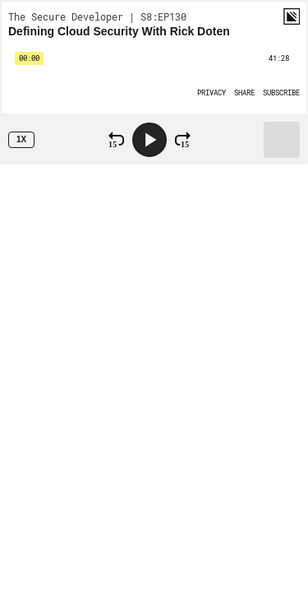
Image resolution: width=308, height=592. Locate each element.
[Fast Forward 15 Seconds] (183, 140)
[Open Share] (244, 92)
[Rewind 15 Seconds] (116, 140)
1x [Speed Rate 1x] (21, 139)
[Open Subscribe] (281, 92)
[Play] (149, 140)
